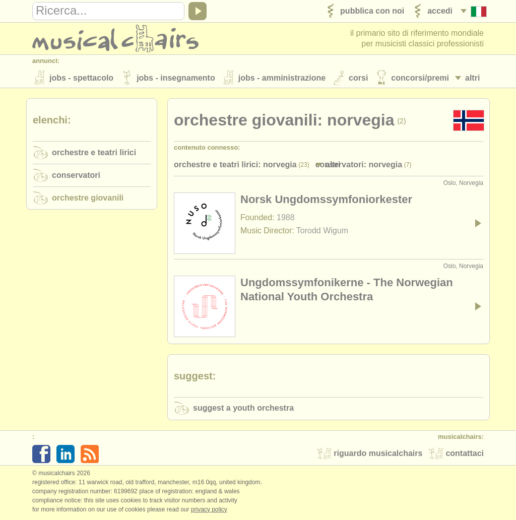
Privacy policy (209, 509)
